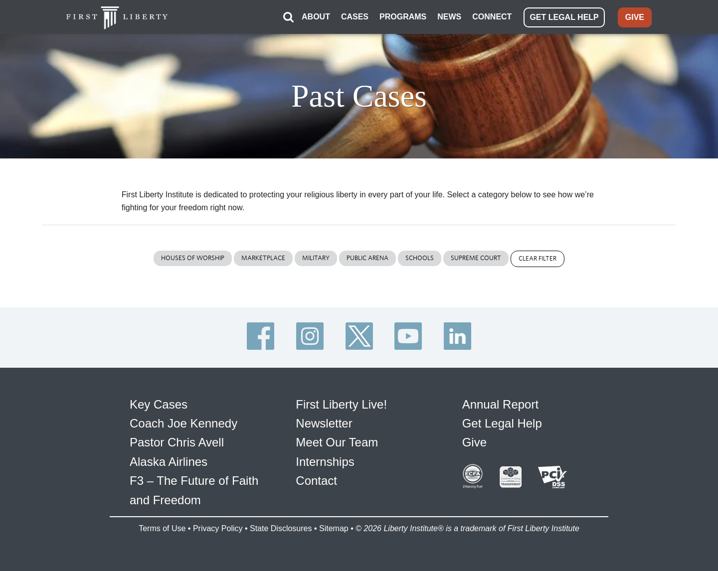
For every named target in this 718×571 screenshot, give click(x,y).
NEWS (449, 16)
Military (316, 258)
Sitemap (334, 528)
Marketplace (263, 258)
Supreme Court (476, 258)
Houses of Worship (192, 258)
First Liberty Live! (341, 404)
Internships (325, 461)
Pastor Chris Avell (177, 442)
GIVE (634, 17)
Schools (419, 258)
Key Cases (158, 404)
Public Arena (367, 258)
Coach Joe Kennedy (183, 423)
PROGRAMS (402, 16)
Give (474, 442)
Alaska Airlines (168, 461)
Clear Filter (537, 258)
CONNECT (492, 16)
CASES (354, 16)
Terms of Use (162, 528)
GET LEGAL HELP (564, 17)
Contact (316, 480)
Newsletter (324, 423)
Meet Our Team (337, 442)
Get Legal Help (502, 423)
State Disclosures (281, 528)
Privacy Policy (218, 528)
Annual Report (500, 404)
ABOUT (316, 16)
